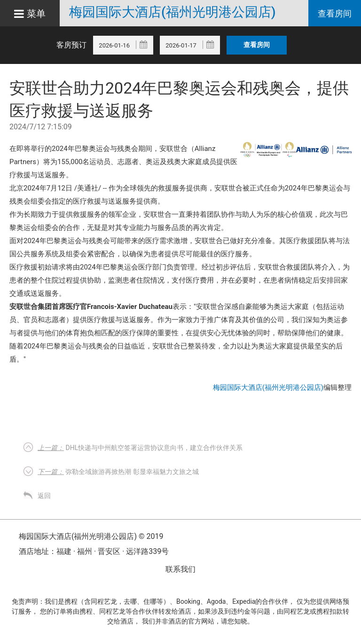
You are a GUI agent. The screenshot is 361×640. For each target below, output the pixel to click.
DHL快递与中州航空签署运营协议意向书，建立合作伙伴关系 (140, 447)
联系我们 (180, 569)
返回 (44, 495)
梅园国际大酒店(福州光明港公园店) (172, 12)
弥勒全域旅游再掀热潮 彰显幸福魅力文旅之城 (118, 471)
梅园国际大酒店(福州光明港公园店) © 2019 (91, 536)
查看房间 (335, 13)
